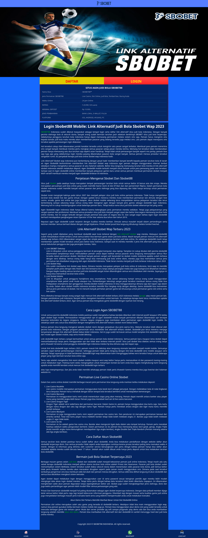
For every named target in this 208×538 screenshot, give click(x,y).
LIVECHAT (182, 533)
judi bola (73, 461)
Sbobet (53, 183)
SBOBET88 (45, 132)
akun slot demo (72, 512)
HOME (26, 533)
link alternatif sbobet (126, 234)
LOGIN (136, 81)
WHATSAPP (130, 533)
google (143, 295)
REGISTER (78, 533)
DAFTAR (72, 81)
